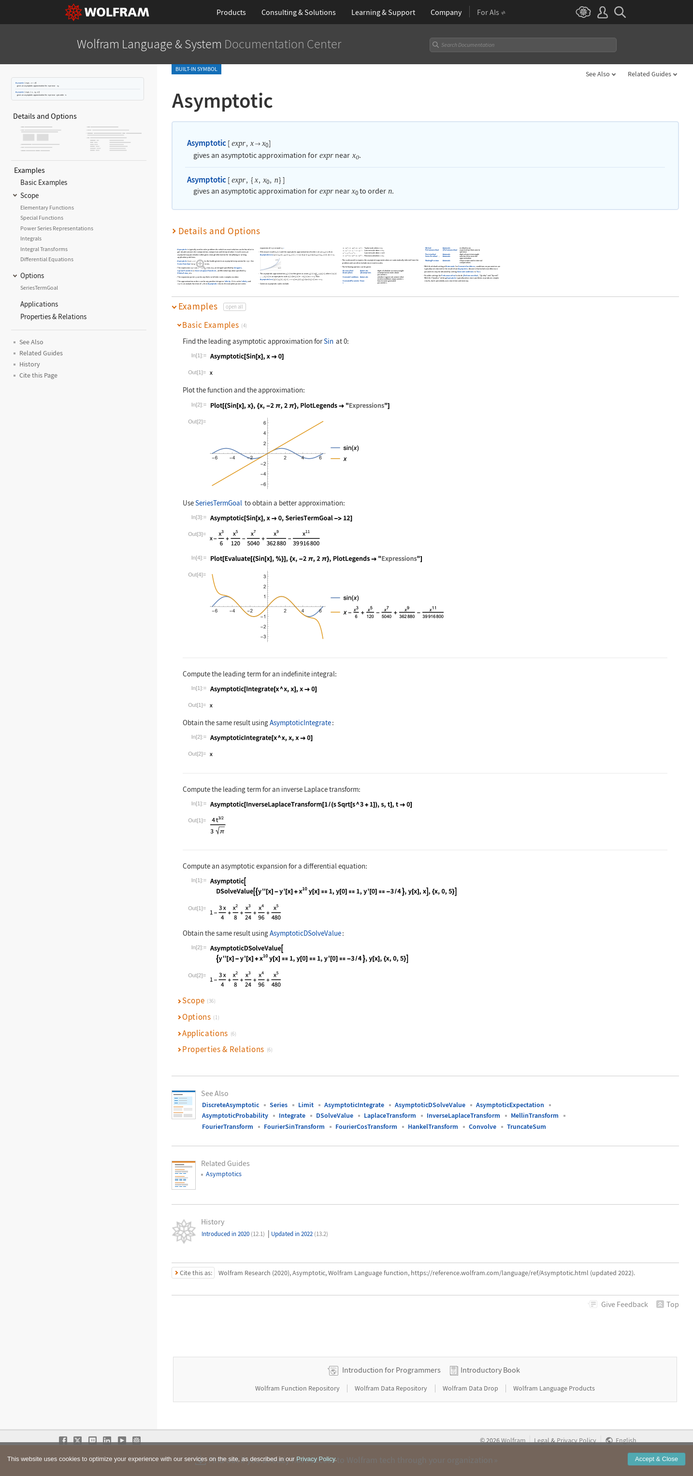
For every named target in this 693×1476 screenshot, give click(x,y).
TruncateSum (526, 1126)
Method (428, 248)
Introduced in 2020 (233, 1234)
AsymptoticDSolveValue (305, 933)
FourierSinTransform (294, 1126)
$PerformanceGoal (449, 250)
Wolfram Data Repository (392, 1388)
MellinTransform (535, 1115)
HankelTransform (433, 1126)
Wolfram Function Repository (298, 1388)
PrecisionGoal (430, 254)
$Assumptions (365, 273)
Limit (306, 1104)
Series (279, 1104)
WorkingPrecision (432, 260)
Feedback (624, 1304)
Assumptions (347, 273)
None (362, 281)
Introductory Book (490, 1370)
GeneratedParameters (351, 282)
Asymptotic (19, 83)
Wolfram (513, 1440)
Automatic (364, 270)
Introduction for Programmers (391, 1370)
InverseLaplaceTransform (205, 270)
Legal (541, 1440)
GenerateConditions (350, 277)
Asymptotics (224, 1173)
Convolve (482, 1126)
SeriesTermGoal (183, 264)
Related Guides (649, 74)
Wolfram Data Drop (471, 1388)
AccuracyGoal (348, 270)
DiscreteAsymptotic (230, 1104)
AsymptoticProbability (235, 1115)
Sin (328, 341)
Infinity (227, 281)
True (478, 271)
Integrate (237, 268)
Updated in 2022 (299, 1234)
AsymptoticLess (266, 254)
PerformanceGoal (432, 250)
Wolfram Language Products (554, 1388)
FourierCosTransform (366, 1126)
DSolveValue (182, 273)
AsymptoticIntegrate (300, 722)
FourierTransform (227, 1126)
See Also (598, 74)
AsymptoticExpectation (510, 1104)
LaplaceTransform (184, 270)
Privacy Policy (576, 1440)
